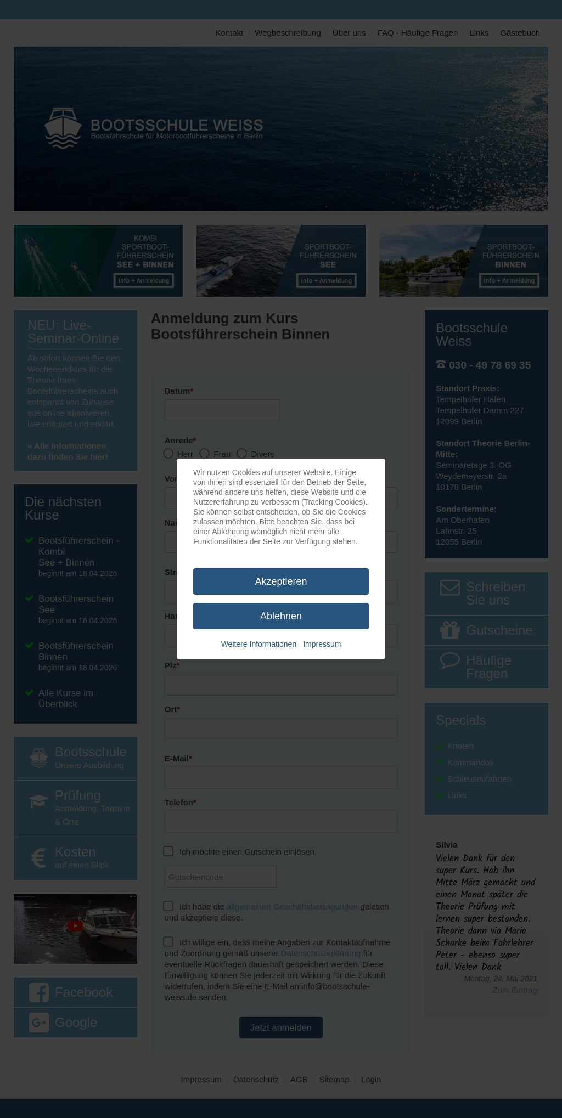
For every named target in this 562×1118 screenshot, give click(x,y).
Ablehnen (281, 616)
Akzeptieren (281, 581)
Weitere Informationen (258, 644)
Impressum (322, 644)
